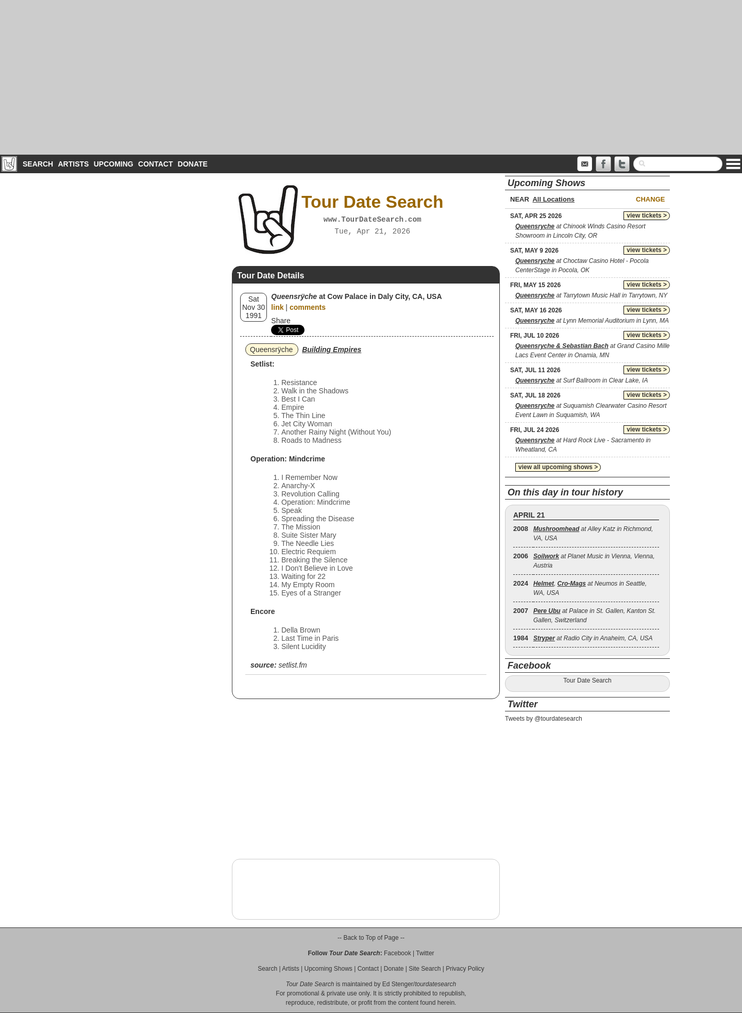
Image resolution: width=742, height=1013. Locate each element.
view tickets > (647, 215)
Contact (155, 164)
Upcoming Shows (328, 968)
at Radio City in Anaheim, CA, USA (593, 638)
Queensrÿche (271, 349)
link (277, 307)
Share (280, 321)
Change (650, 199)
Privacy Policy (465, 968)
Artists (73, 164)
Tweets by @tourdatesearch (543, 718)
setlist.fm (292, 665)
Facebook (397, 953)
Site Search (425, 968)
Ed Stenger (397, 984)
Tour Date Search (587, 680)
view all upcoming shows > (558, 467)
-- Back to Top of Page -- (371, 937)
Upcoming (113, 164)
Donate (193, 164)
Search (38, 164)
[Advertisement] (371, 77)
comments (308, 307)
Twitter (425, 953)
